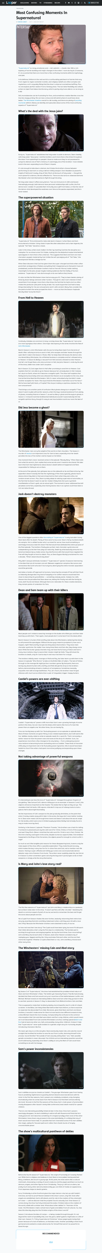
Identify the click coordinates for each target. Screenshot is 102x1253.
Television (19, 8)
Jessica (28, 453)
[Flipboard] (78, 3)
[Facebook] (66, 3)
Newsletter (93, 3)
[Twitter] (72, 3)
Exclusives (24, 3)
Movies (34, 3)
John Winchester (24, 346)
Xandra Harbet (22, 22)
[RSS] (85, 3)
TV (40, 3)
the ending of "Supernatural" (54, 537)
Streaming (48, 3)
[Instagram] (75, 3)
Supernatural (24, 68)
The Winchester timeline (32, 100)
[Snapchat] (82, 3)
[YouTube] (69, 3)
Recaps (57, 3)
